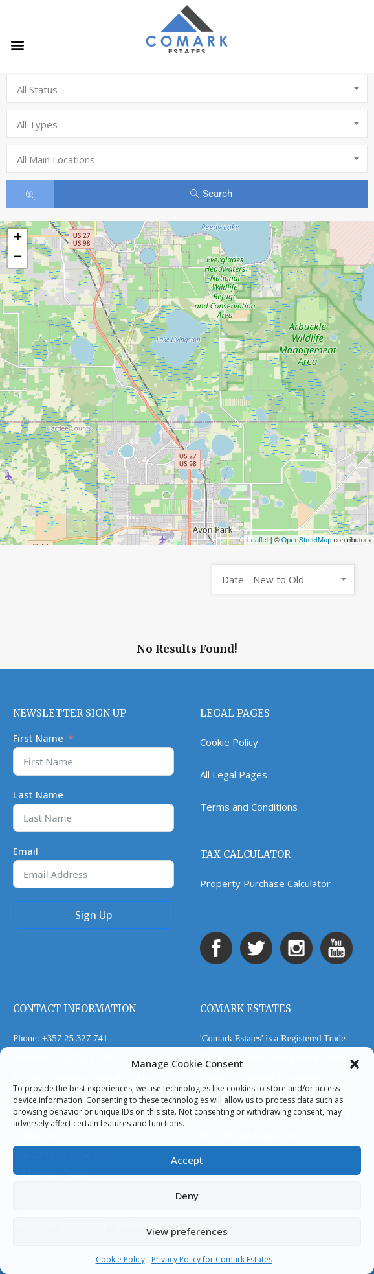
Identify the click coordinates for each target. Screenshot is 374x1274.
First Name (38, 738)
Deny (187, 1195)
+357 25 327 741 (74, 1038)
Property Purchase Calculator (265, 883)
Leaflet (258, 540)
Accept (187, 1159)
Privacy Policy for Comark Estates (211, 1259)
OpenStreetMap (306, 540)
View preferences (187, 1231)
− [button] (18, 258)
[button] (354, 1063)
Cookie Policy (120, 1259)
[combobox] (187, 89)
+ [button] (18, 238)
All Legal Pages (233, 774)
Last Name (38, 794)
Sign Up (93, 915)
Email (25, 851)
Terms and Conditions (249, 806)
